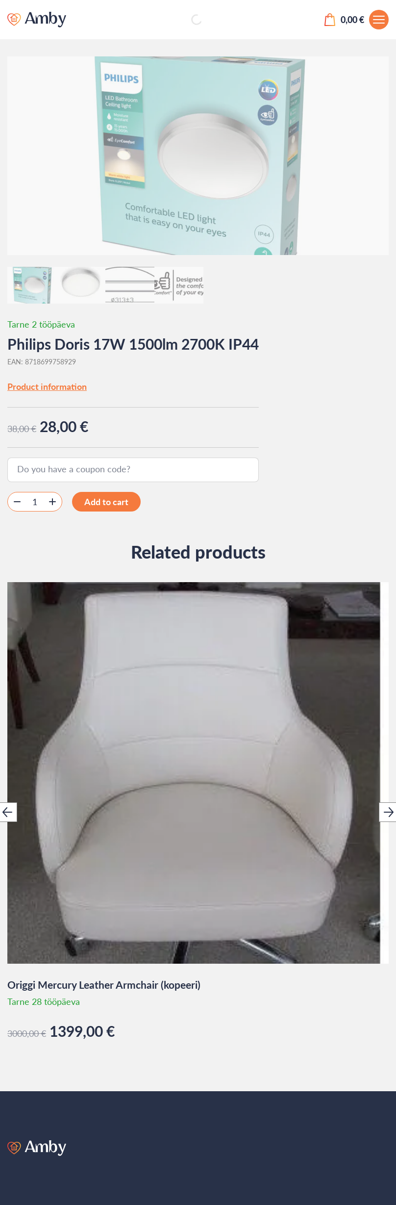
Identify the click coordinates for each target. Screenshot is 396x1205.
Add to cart (106, 501)
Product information (47, 386)
